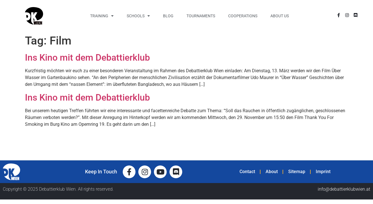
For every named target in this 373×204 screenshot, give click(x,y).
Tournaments (200, 16)
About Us (279, 16)
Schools (138, 16)
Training (102, 16)
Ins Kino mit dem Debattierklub (87, 57)
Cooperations (242, 16)
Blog (168, 16)
